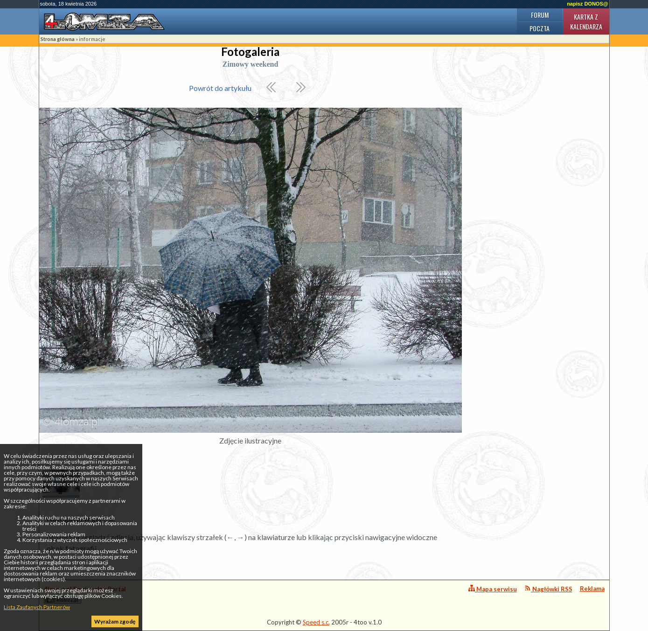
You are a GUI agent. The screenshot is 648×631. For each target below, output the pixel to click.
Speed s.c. (316, 622)
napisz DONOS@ (587, 4)
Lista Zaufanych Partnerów (37, 606)
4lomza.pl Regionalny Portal (85, 594)
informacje (92, 39)
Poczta (540, 28)
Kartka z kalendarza (586, 21)
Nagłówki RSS (548, 589)
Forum (540, 15)
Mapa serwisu (492, 589)
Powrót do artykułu (220, 87)
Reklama (592, 588)
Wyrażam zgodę (114, 621)
